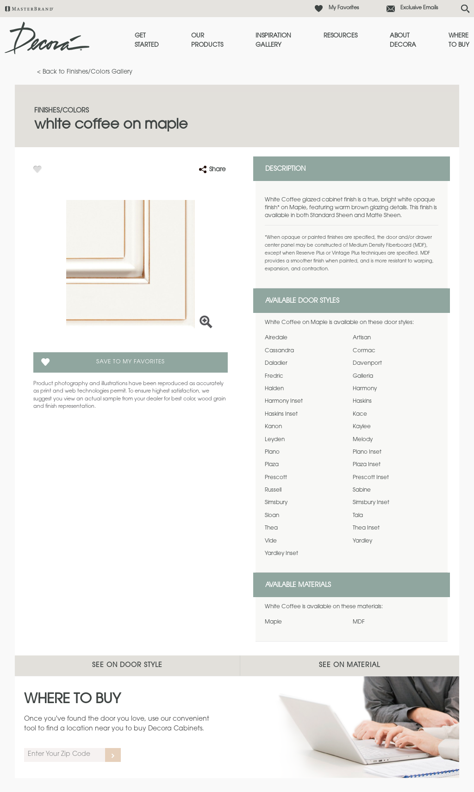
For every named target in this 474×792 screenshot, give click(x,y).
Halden (274, 389)
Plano (272, 452)
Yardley (362, 541)
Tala (358, 515)
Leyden (275, 440)
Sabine (362, 490)
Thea (271, 528)
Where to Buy (459, 40)
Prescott (276, 477)
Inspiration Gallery (273, 40)
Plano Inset (367, 452)
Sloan (272, 515)
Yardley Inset (281, 553)
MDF (359, 622)
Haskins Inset (281, 414)
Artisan (362, 338)
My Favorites (344, 8)
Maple (273, 622)
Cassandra (279, 351)
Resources (340, 36)
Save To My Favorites (130, 362)
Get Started (147, 40)
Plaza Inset (366, 465)
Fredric (274, 376)
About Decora (403, 40)
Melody (363, 440)
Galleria (363, 376)
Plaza (272, 465)
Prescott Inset (371, 477)
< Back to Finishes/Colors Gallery (84, 72)
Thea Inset (366, 528)
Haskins (362, 401)
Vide (271, 541)
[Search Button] (465, 9)
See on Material (349, 665)
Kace (360, 414)
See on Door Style (127, 665)
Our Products (207, 40)
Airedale (276, 338)
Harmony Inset (284, 401)
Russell (273, 490)
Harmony (365, 389)
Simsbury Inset (371, 502)
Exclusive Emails (419, 8)
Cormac (364, 351)
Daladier (276, 363)
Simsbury (276, 502)
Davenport (367, 363)
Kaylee (362, 427)
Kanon (273, 427)
